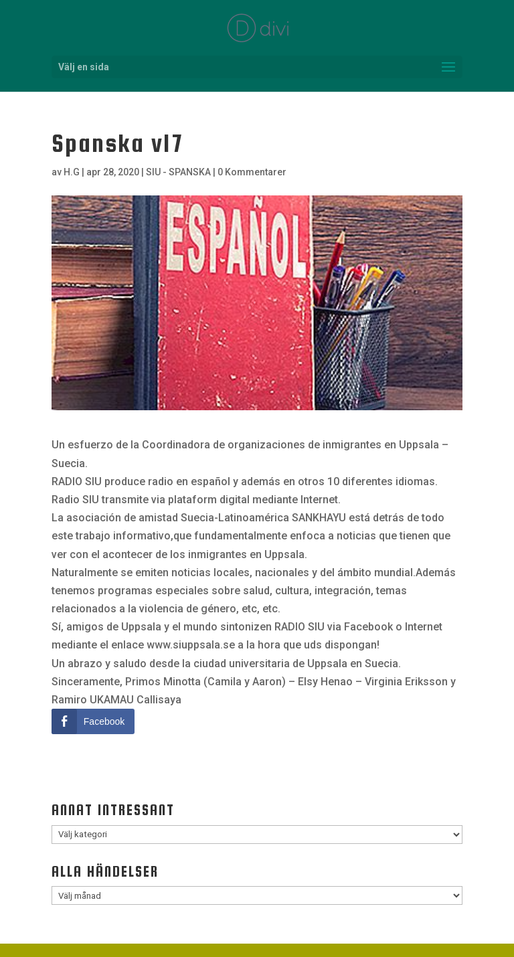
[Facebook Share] (93, 721)
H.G (72, 172)
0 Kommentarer (252, 172)
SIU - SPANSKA (178, 172)
